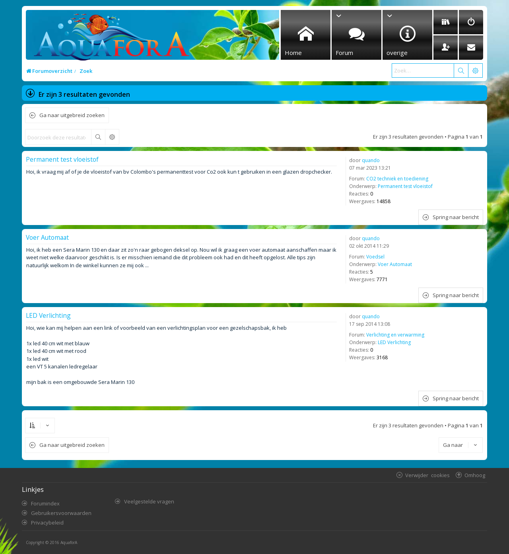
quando (371, 160)
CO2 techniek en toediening (397, 178)
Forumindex (45, 503)
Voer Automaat (395, 264)
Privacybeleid (47, 522)
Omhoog (474, 475)
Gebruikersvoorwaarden (61, 513)
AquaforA (68, 542)
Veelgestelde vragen (149, 501)
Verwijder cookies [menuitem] (427, 475)
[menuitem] (445, 22)
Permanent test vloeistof (405, 186)
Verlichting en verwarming (395, 334)
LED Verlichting (394, 342)
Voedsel (375, 256)
